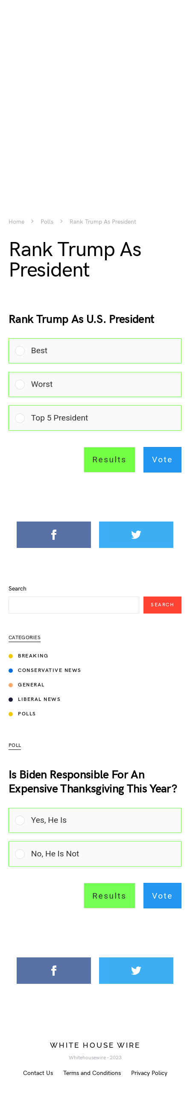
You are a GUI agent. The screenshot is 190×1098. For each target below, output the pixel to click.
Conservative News (45, 670)
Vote (162, 459)
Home (16, 222)
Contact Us (38, 1073)
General (27, 685)
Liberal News (35, 699)
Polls (47, 222)
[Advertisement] (95, 95)
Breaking (28, 656)
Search (17, 588)
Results (109, 459)
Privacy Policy (149, 1073)
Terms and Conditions (92, 1073)
